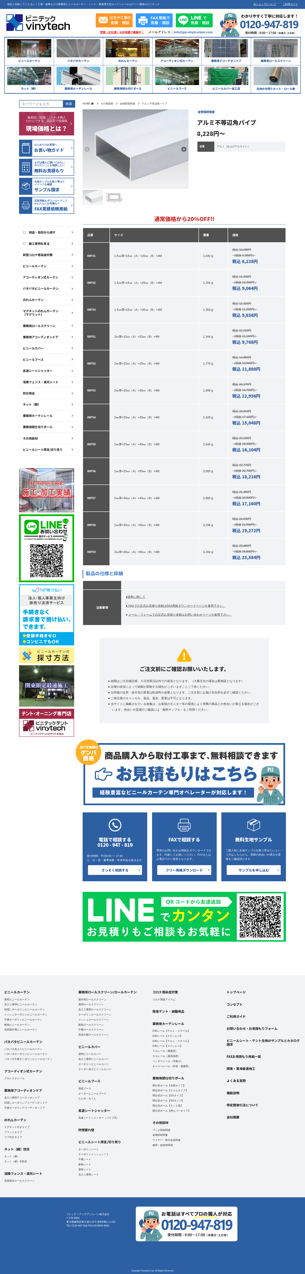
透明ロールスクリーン (91, 1004)
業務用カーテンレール (38, 416)
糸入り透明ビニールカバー (93, 1059)
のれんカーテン (33, 300)
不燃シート (84, 1159)
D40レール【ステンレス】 (167, 1045)
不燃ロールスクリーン (91, 1029)
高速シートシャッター (38, 371)
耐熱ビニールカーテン (17, 1024)
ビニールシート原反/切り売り (42, 449)
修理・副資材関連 (162, 1145)
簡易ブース (84, 1088)
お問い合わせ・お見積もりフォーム (252, 1028)
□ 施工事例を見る (36, 243)
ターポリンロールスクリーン (94, 1014)
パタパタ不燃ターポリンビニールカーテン (28, 1059)
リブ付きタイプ (13, 1137)
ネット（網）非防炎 (15, 1161)
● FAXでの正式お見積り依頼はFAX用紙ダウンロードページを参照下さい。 (176, 605)
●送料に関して (135, 597)
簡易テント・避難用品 (168, 1011)
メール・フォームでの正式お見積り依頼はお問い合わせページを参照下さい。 (180, 614)
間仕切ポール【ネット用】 (167, 1105)
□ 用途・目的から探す (39, 232)
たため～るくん (87, 1098)
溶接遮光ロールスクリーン (19, 1180)
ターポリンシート (88, 1149)
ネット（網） (32, 404)
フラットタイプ (13, 1132)
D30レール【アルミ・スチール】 (171, 1030)
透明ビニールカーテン (17, 999)
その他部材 (30, 438)
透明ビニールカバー (89, 1054)
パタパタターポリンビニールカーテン (25, 1054)
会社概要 (233, 1117)
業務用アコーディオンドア (40, 337)
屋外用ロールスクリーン (92, 999)
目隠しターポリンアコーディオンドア (25, 1102)
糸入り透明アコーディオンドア (22, 1097)
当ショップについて (264, 4)
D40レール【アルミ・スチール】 (171, 1041)
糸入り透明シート (88, 1174)
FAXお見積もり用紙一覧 (244, 1056)
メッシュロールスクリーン (93, 1019)
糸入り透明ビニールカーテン (20, 1004)
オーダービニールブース (92, 1093)
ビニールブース (33, 359)
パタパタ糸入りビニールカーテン (23, 1049)
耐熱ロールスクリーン (91, 1024)
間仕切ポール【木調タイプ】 (169, 1085)
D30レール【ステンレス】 (167, 1036)
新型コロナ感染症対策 (38, 255)
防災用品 (29, 393)
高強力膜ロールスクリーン (93, 1034)
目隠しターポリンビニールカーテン (24, 1009)
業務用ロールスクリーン (39, 326)
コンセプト (235, 1004)
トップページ (236, 992)
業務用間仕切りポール (38, 427)
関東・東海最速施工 (241, 1068)
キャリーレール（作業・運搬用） (171, 1066)
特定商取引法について (242, 1105)
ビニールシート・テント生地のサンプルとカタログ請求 (263, 1042)
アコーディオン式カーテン (40, 277)
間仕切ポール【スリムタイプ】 (170, 1090)
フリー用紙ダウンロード (184, 870)
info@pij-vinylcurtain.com (193, 32)
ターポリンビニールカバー (93, 1064)
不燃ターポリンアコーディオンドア (24, 1107)
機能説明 (233, 1093)
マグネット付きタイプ (17, 1127)
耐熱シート (84, 1164)
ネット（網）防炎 (17, 1149)
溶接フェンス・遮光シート (40, 382)
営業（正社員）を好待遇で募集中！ (122, 32)
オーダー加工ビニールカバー (94, 1069)
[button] (183, 149)
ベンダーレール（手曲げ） (167, 1061)
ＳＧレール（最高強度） (166, 1056)
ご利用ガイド (290, 4)
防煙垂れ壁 (86, 1130)
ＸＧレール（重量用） (165, 1051)
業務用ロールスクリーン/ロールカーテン (107, 992)
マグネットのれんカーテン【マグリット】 (40, 312)
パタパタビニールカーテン (40, 288)
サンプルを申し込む (253, 870)
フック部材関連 (161, 1130)
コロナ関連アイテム (163, 999)
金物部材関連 (160, 1134)
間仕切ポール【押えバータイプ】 (171, 1110)
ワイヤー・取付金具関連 (166, 1140)
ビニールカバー (33, 348)
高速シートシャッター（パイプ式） (98, 1117)
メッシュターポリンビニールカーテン (25, 1014)
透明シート (84, 1169)
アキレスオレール (14, 1078)
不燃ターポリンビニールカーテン (23, 1019)
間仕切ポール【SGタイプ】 (168, 1100)
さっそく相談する (115, 870)
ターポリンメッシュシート (93, 1154)
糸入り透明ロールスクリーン (94, 1009)
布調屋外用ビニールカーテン (20, 1029)
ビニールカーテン (35, 266)
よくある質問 (236, 1080)
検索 (68, 104)
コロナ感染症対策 (165, 992)
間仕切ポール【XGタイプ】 (168, 1095)
